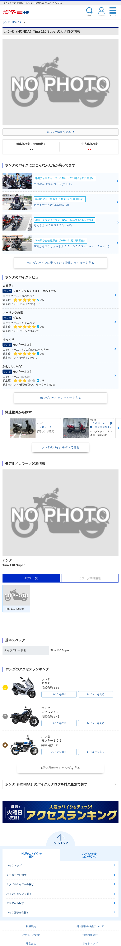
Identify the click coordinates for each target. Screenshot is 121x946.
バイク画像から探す (17, 912)
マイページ (101, 15)
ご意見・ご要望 (31, 934)
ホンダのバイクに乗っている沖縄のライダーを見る (60, 262)
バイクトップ (14, 865)
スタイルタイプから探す (20, 884)
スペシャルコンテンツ (89, 855)
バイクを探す (58, 694)
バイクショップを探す (19, 893)
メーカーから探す (16, 874)
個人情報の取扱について (90, 926)
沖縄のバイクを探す (31, 855)
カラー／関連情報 (90, 578)
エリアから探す (15, 903)
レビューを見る (95, 694)
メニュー (113, 15)
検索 (89, 15)
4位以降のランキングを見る (60, 768)
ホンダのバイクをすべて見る (60, 447)
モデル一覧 (31, 578)
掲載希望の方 (90, 934)
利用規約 (31, 926)
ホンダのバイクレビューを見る (60, 397)
